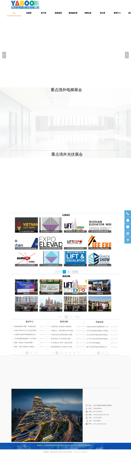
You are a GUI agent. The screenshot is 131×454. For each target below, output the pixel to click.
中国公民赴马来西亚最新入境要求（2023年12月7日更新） (63, 334)
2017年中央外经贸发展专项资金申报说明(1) (97, 339)
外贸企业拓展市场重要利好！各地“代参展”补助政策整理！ (97, 327)
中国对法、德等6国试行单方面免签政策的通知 (63, 330)
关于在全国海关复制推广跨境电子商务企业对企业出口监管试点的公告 (97, 331)
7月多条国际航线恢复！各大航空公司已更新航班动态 (26, 338)
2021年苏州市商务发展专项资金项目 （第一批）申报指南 (97, 335)
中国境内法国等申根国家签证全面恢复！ (26, 334)
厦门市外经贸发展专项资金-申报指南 (97, 347)
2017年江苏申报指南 (93, 343)
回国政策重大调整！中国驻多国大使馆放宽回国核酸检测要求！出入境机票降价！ (26, 326)
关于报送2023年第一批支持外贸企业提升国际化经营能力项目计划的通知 (63, 343)
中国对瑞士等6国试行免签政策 (61, 326)
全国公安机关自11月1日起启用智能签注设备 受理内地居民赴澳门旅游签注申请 (26, 330)
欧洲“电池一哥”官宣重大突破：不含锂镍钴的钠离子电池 (63, 339)
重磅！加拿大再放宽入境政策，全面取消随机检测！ (26, 346)
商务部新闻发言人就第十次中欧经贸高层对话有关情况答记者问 (63, 347)
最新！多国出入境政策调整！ (24, 342)
